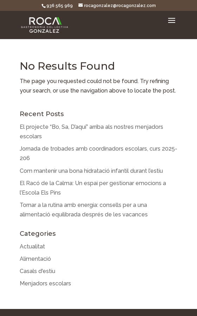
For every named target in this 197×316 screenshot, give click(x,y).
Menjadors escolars (45, 283)
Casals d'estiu (37, 271)
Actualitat (32, 246)
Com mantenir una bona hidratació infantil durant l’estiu (91, 171)
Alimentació (35, 258)
